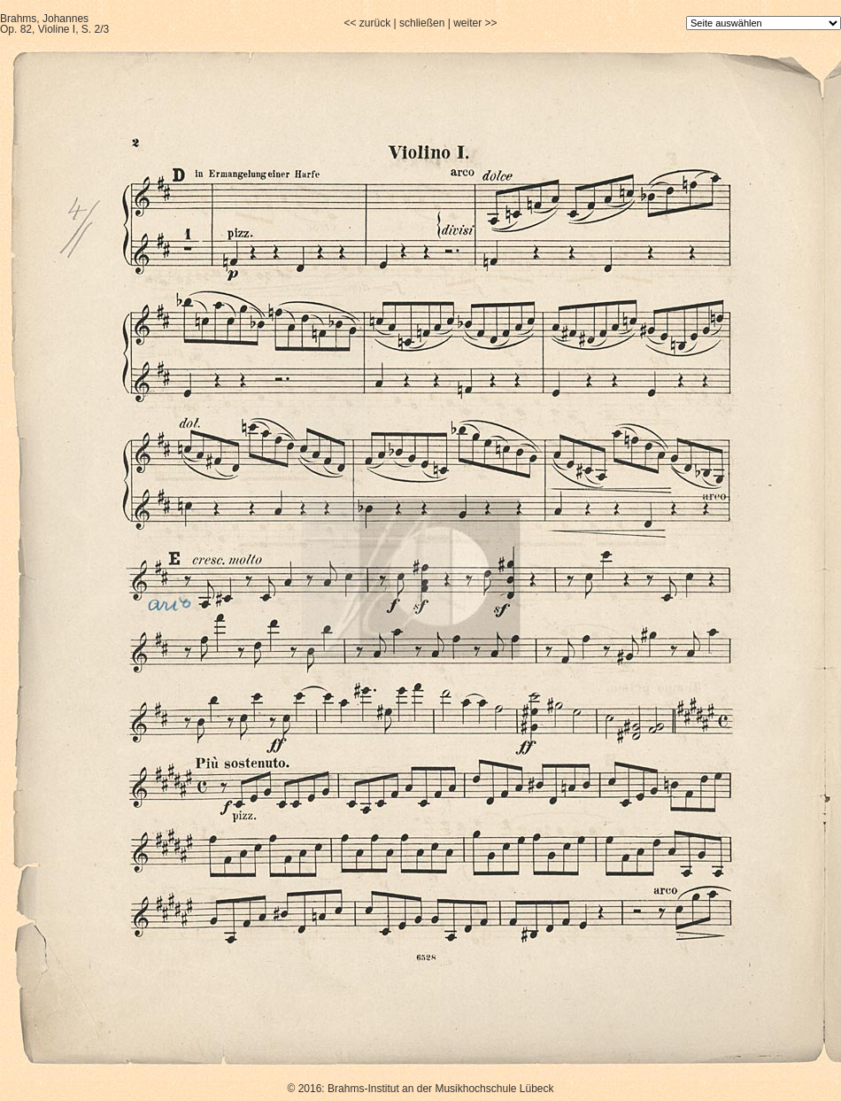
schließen (421, 23)
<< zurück (366, 23)
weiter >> (475, 23)
